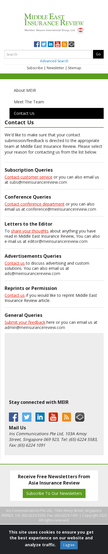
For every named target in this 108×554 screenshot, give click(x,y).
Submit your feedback (25, 322)
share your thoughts (30, 231)
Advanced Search (54, 61)
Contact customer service (28, 177)
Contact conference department (35, 204)
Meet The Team (29, 101)
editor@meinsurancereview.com (58, 241)
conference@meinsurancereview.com (61, 209)
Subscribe (35, 67)
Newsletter (55, 67)
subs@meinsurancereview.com (38, 182)
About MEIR (25, 90)
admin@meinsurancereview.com (35, 327)
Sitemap (74, 67)
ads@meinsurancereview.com (32, 273)
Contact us (15, 263)
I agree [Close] (69, 545)
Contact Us (24, 113)
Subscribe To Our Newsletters (54, 493)
